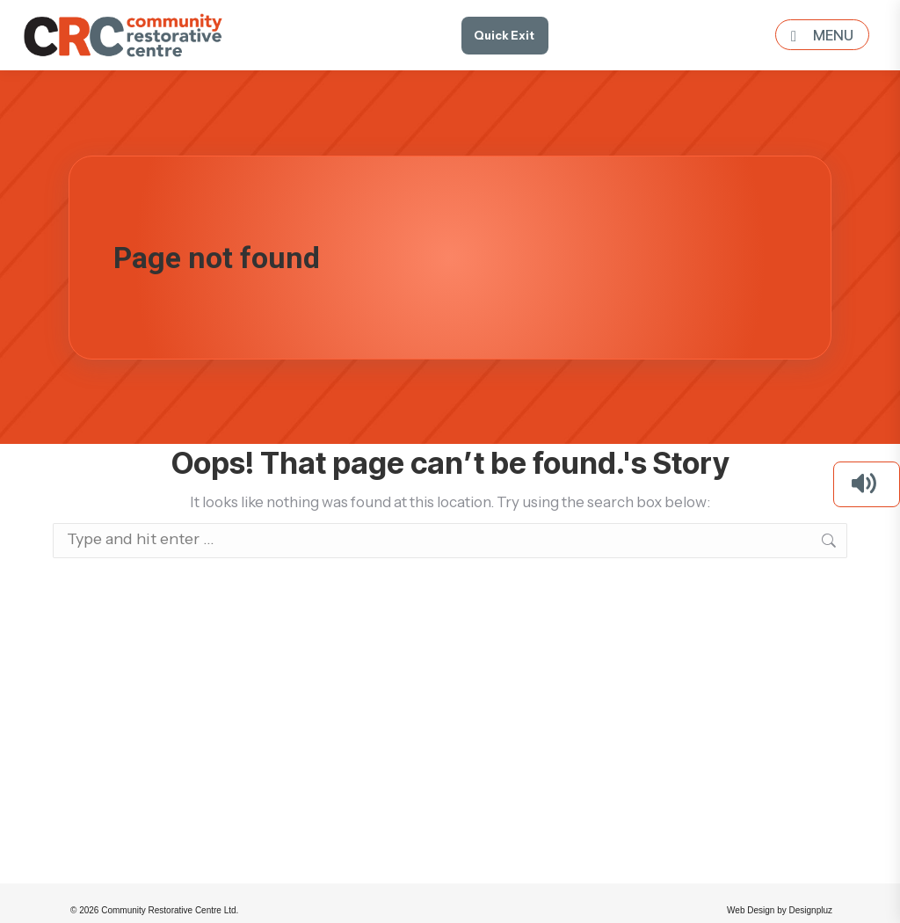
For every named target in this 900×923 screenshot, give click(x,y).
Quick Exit (504, 35)
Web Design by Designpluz (779, 910)
